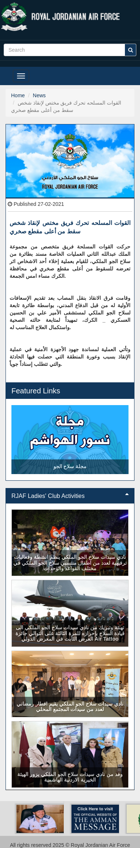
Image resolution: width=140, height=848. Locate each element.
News (39, 95)
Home (18, 95)
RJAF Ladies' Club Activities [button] (70, 496)
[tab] (70, 496)
